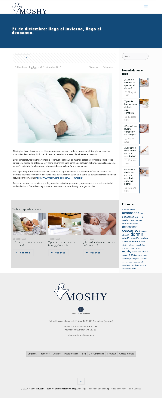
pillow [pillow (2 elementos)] (132, 258)
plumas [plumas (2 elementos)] (138, 258)
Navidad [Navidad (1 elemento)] (125, 255)
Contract (57, 354)
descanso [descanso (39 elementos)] (130, 230)
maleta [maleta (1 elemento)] (132, 248)
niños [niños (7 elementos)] (132, 254)
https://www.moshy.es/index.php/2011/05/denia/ (59, 178)
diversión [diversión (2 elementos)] (126, 235)
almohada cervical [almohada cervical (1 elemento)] (128, 210)
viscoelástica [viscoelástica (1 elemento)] (126, 269)
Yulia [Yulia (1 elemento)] (134, 269)
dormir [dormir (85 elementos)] (137, 234)
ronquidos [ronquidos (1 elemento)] (136, 262)
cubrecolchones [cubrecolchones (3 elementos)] (130, 223)
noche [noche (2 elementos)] (138, 255)
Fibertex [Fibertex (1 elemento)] (125, 242)
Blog (84, 354)
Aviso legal (81, 388)
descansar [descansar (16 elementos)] (129, 227)
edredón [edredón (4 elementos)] (126, 238)
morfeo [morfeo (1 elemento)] (137, 248)
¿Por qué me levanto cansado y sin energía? (99, 244)
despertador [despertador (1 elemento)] (143, 231)
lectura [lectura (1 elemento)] (142, 245)
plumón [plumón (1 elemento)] (144, 259)
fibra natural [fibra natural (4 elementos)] (134, 241)
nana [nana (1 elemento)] (139, 252)
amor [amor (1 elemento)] (141, 213)
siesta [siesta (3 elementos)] (125, 265)
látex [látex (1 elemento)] (127, 248)
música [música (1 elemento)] (134, 252)
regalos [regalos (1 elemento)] (125, 262)
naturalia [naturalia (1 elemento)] (144, 252)
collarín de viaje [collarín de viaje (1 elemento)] (136, 221)
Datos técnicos (71, 354)
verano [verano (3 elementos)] (143, 265)
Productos (45, 354)
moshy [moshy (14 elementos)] (126, 251)
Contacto (111, 354)
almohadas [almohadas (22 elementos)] (130, 213)
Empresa (32, 354)
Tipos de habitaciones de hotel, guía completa (61, 244)
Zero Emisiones (96, 354)
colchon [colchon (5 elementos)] (126, 220)
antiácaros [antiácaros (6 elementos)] (128, 216)
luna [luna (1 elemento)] (123, 248)
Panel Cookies (134, 388)
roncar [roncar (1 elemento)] (130, 262)
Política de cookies (117, 388)
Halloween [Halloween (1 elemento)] (131, 245)
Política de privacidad (98, 388)
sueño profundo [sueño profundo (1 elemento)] (133, 265)
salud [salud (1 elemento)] (142, 262)
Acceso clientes (126, 354)
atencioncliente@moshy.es (81, 335)
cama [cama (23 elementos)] (139, 217)
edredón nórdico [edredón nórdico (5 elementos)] (139, 238)
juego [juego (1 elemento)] (138, 245)
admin (34, 67)
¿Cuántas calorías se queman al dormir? (28, 244)
